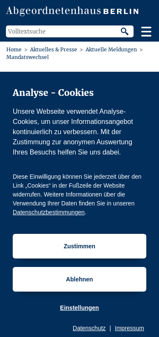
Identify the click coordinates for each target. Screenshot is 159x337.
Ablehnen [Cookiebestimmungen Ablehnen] (79, 279)
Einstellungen (79, 307)
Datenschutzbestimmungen (49, 212)
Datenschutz (89, 328)
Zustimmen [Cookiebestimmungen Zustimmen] (79, 246)
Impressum (129, 328)
